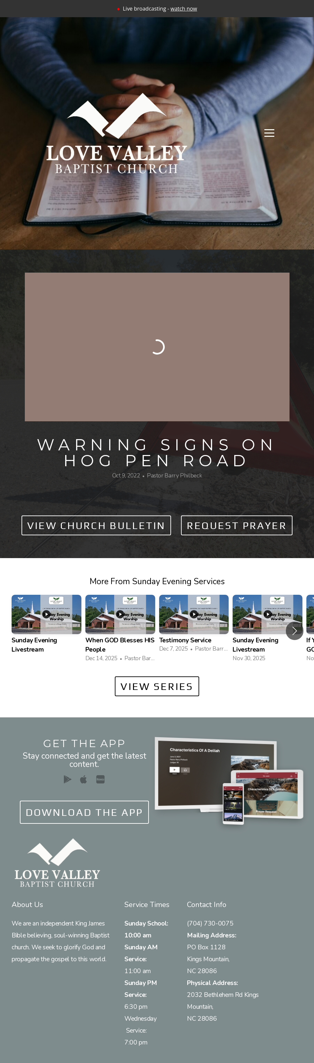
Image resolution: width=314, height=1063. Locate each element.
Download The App (84, 812)
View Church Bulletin (96, 525)
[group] (46, 630)
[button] (294, 631)
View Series (156, 686)
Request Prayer (237, 525)
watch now (183, 8)
